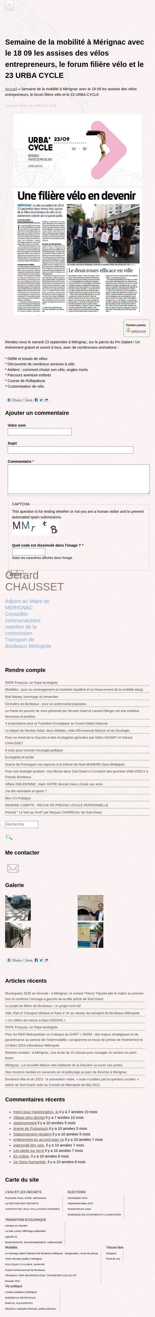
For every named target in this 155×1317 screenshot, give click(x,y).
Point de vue (113, 1258)
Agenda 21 (11, 1236)
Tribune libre (115, 1247)
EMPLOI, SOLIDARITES (19, 1303)
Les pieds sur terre (28, 1151)
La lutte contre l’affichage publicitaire (25, 1231)
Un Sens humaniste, (30, 1162)
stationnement (25, 1123)
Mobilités (11, 1247)
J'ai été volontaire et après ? (26, 791)
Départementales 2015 (80, 1203)
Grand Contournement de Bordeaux (25, 1270)
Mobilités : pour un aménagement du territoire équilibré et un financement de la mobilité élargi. (74, 689)
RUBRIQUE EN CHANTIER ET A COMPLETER (94, 1214)
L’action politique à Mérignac (21, 1292)
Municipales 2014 (77, 1198)
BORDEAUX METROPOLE (20, 1297)
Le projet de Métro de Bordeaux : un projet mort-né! (43, 1006)
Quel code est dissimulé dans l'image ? (48, 545)
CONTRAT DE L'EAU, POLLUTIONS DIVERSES (32, 1209)
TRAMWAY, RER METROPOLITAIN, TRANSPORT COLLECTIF (40, 1275)
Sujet (12, 443)
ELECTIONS (76, 1192)
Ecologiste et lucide (19, 757)
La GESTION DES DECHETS (22, 1203)
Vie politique (13, 1286)
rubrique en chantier (16, 1225)
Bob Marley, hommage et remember (31, 697)
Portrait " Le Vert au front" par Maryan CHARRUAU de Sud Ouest (53, 812)
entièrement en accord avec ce (38, 1140)
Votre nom (17, 425)
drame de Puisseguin (30, 1129)
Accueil (11, 89)
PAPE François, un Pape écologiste (31, 683)
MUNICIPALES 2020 (79, 1209)
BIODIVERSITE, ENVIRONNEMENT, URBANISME (33, 1242)
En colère (21, 1156)
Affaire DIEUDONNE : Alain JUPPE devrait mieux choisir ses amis (54, 784)
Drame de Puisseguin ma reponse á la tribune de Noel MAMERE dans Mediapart (65, 764)
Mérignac (111, 1253)
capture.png (138, 331)
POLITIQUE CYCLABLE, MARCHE (25, 1264)
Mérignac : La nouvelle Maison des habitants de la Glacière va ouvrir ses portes (63, 1065)
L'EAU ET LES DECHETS (23, 1192)
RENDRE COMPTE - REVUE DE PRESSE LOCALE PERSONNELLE (56, 805)
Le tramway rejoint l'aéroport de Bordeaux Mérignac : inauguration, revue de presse (51, 1253)
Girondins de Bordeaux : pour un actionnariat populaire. (46, 704)
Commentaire (21, 461)
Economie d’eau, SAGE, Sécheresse (25, 1198)
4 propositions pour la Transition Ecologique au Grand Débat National (56, 723)
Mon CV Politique (18, 798)
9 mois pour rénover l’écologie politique (34, 750)
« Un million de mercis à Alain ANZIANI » (35, 1020)
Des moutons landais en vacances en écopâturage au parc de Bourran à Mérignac (66, 1072)
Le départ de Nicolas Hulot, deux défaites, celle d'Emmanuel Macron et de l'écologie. (67, 730)
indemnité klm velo (29, 1145)
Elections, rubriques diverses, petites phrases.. (31, 1308)
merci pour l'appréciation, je (36, 1112)
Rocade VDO (12, 1281)
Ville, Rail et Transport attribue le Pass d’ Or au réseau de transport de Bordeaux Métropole (72, 1013)
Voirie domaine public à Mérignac (23, 1258)
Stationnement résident (32, 1134)
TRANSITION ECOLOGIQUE (25, 1220)
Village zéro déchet (29, 1117)
